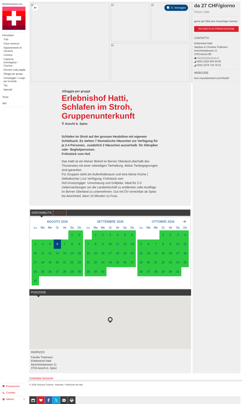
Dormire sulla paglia (14, 69)
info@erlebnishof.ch (206, 58)
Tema (5, 97)
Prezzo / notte (201, 11)
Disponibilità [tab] (42, 212)
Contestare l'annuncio (41, 378)
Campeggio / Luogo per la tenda (14, 80)
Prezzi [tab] (60, 212)
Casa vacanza (11, 43)
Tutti (6, 39)
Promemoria (10, 386)
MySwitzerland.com (12, 4)
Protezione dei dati (74, 384)
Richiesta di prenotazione (216, 29)
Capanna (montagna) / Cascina (11, 62)
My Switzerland (13, 18)
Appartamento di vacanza (13, 49)
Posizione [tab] (38, 292)
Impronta (59, 384)
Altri (4, 103)
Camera (8, 55)
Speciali (8, 89)
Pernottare (8, 35)
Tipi (5, 85)
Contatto (8, 392)
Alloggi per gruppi (13, 74)
